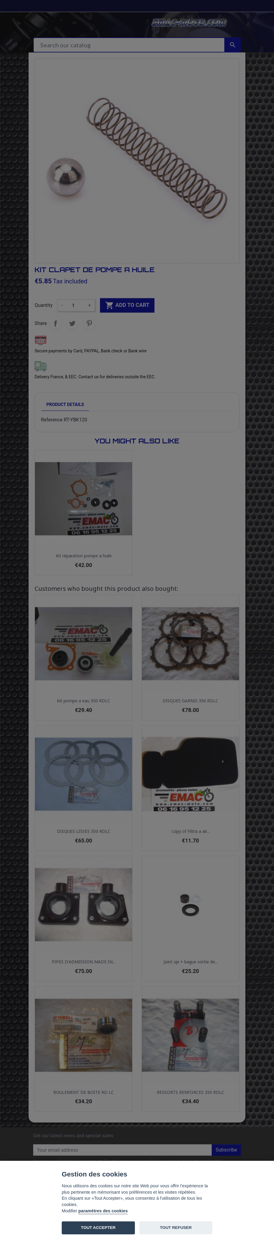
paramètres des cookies (103, 1210)
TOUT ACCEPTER (98, 1227)
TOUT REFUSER (175, 1227)
